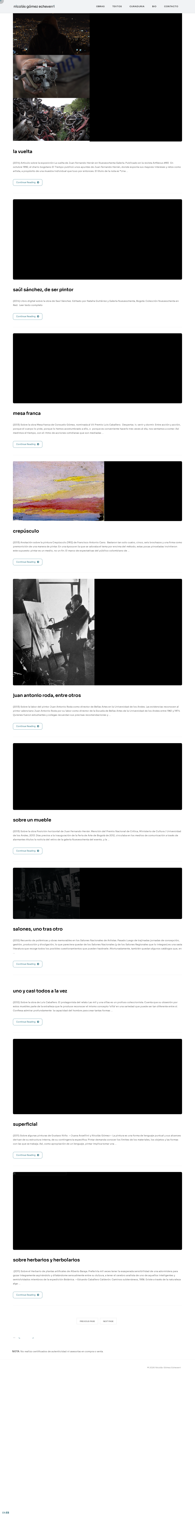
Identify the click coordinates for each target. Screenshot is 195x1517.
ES (7, 1512)
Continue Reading (27, 182)
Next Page (108, 1321)
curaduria (137, 6)
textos (117, 6)
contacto (171, 6)
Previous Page (87, 1321)
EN (4, 1512)
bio (154, 6)
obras (100, 6)
